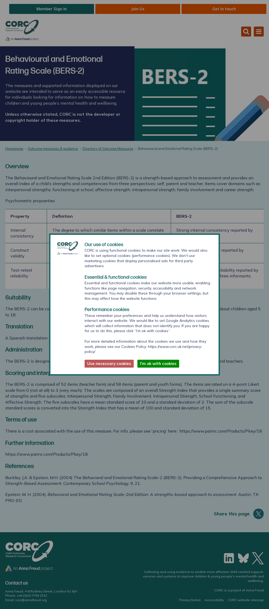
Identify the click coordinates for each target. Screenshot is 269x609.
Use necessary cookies (109, 363)
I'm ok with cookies (158, 363)
